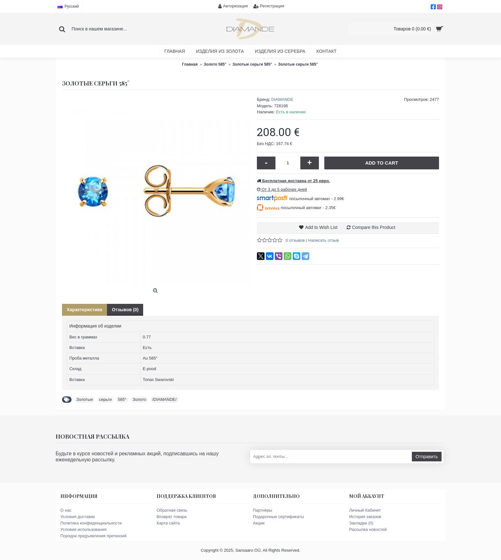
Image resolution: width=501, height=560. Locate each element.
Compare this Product (373, 227)
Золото (139, 399)
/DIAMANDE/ (164, 399)
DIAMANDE (282, 99)
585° (122, 399)
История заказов (365, 516)
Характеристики (84, 309)
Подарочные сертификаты (278, 516)
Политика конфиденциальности (91, 523)
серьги (105, 399)
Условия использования (83, 529)
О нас (66, 510)
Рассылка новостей (368, 529)
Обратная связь (172, 510)
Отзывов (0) (125, 309)
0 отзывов (295, 240)
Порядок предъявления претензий (93, 535)
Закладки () (361, 523)
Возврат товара (172, 516)
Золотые (84, 399)
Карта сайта (168, 523)
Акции (259, 523)
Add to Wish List (321, 227)
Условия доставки (77, 516)
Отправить (427, 456)
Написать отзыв (323, 240)
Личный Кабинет (365, 510)
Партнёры (262, 510)
